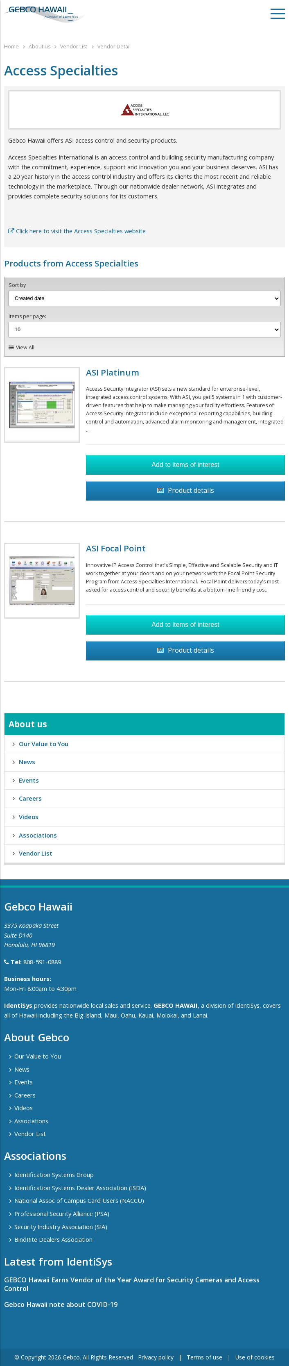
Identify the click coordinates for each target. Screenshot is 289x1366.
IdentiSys (18, 1005)
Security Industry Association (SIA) (60, 1227)
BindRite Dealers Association (53, 1239)
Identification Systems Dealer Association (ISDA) (80, 1188)
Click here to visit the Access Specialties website (77, 231)
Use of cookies (255, 1357)
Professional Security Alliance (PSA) (61, 1213)
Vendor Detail (114, 46)
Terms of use (204, 1357)
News (27, 762)
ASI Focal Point (116, 548)
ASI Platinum (112, 372)
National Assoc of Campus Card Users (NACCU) (79, 1200)
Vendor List (73, 46)
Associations (38, 835)
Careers (30, 798)
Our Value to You (43, 744)
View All (25, 347)
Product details (191, 490)
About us (39, 46)
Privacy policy (156, 1357)
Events (29, 780)
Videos (28, 817)
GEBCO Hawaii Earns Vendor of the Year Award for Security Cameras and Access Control (132, 1284)
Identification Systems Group (54, 1174)
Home (11, 46)
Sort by (17, 285)
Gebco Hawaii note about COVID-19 (60, 1304)
